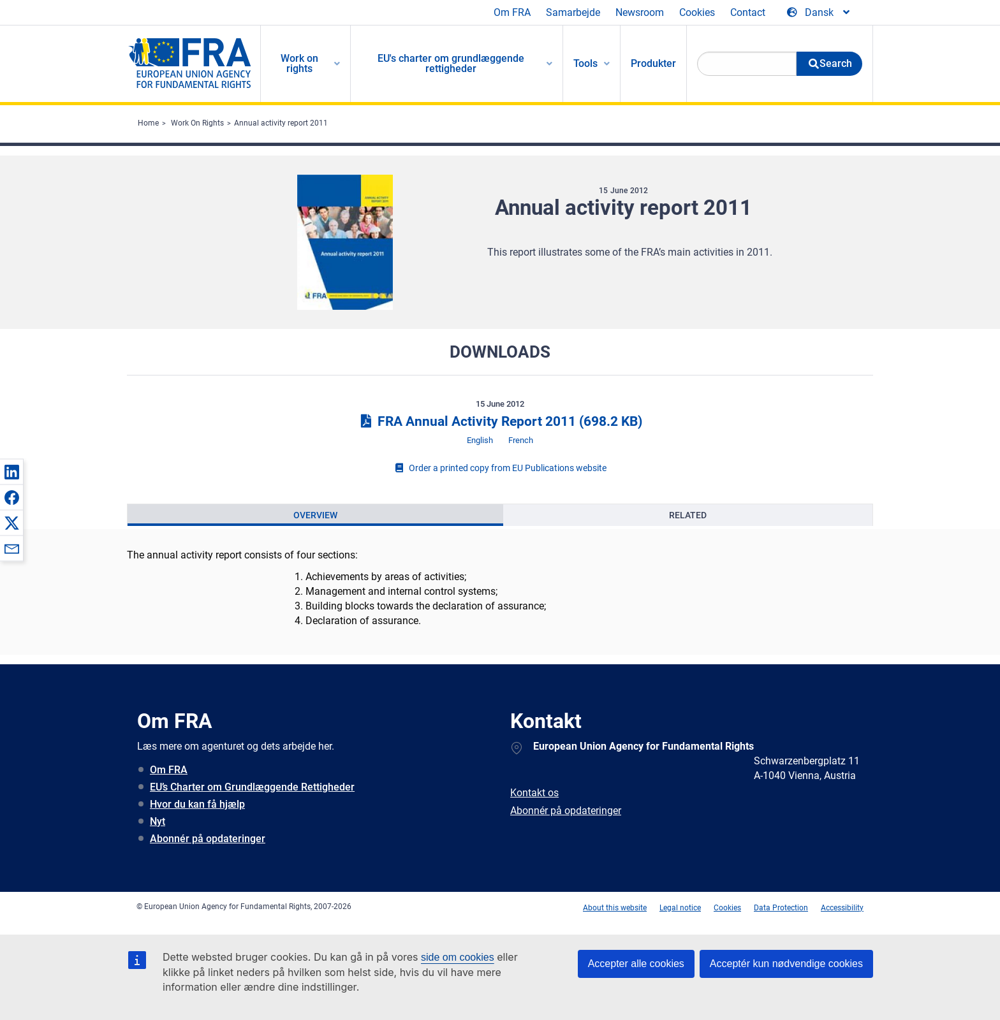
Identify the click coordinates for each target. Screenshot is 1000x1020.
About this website (615, 907)
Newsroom (639, 12)
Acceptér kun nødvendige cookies (786, 963)
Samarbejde (573, 12)
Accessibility (842, 907)
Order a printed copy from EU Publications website (500, 468)
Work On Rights (197, 123)
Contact (747, 12)
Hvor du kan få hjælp (197, 804)
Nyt (157, 821)
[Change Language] (819, 12)
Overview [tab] (315, 515)
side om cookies (457, 957)
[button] (11, 471)
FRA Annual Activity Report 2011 (500, 421)
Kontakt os (534, 793)
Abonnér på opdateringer (207, 839)
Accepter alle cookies (636, 963)
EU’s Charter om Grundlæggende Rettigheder (252, 787)
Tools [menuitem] (585, 63)
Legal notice (680, 907)
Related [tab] (688, 515)
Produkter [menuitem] (653, 63)
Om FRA (512, 12)
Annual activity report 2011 (281, 123)
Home (148, 123)
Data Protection (781, 907)
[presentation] (315, 515)
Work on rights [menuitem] (299, 63)
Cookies (697, 12)
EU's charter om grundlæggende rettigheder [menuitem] (451, 63)
